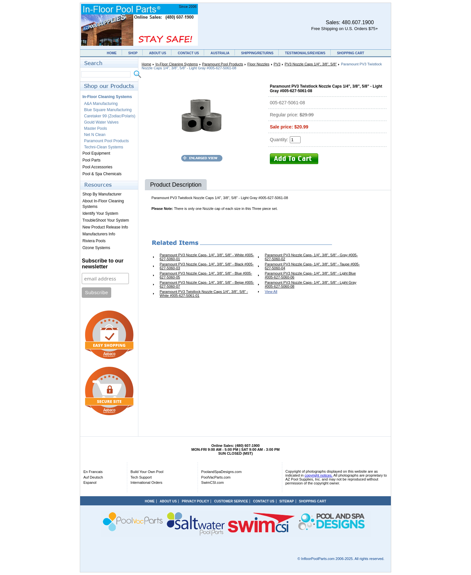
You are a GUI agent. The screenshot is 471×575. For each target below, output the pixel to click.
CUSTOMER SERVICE (231, 501)
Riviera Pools (94, 241)
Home (146, 64)
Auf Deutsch (93, 477)
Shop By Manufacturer (101, 194)
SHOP (132, 53)
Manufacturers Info (98, 234)
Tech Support (141, 477)
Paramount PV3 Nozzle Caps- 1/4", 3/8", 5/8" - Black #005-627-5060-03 (206, 266)
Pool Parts (91, 160)
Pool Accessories (97, 167)
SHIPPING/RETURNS (257, 53)
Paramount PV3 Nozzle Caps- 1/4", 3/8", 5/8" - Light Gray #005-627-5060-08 (310, 284)
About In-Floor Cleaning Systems (103, 204)
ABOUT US (157, 53)
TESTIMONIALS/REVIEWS (305, 53)
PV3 (277, 64)
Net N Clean (94, 134)
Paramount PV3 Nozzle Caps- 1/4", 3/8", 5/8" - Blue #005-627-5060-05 (206, 275)
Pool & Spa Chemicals (101, 174)
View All (271, 292)
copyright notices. (319, 475)
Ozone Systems (96, 247)
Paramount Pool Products (222, 64)
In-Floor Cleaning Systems (176, 64)
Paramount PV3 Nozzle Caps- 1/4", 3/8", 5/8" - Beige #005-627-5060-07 (207, 284)
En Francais (93, 472)
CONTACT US (188, 53)
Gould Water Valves (101, 122)
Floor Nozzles (258, 64)
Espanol (89, 482)
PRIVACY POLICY (195, 501)
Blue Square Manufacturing (107, 110)
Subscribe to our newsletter (102, 263)
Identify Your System (100, 213)
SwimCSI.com (212, 482)
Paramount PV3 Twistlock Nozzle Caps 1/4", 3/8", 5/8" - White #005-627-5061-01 (204, 293)
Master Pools (95, 128)
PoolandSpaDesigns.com (221, 472)
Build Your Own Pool (147, 472)
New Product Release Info (105, 227)
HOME (112, 53)
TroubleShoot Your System (105, 220)
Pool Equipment (96, 153)
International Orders (146, 482)
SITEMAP (286, 501)
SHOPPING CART (350, 53)
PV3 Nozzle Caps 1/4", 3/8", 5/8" (311, 64)
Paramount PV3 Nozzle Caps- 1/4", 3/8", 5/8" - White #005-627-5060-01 (207, 257)
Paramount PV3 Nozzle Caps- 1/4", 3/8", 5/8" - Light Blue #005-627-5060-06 (310, 275)
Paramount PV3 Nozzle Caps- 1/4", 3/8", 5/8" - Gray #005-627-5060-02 (311, 257)
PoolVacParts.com (216, 477)
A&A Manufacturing (101, 103)
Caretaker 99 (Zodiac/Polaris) (109, 116)
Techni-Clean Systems (103, 147)
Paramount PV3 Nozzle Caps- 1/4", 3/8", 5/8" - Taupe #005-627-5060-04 (312, 266)
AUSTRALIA (220, 53)
